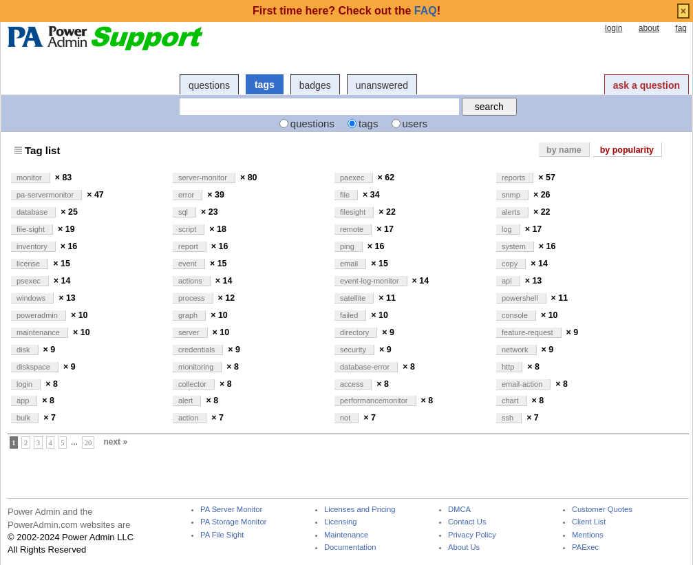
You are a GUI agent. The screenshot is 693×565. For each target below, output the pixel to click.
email (350, 263)
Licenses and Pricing (360, 509)
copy (511, 263)
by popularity (627, 150)
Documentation (350, 547)
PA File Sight (222, 535)
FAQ (425, 11)
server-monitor (203, 177)
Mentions (588, 535)
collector (193, 384)
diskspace (34, 367)
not (346, 418)
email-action (523, 384)
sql (184, 212)
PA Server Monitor (231, 509)
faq (681, 28)
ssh (508, 418)
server (190, 332)
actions (191, 281)
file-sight (32, 229)
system (515, 246)
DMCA (459, 509)
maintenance (39, 332)
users (415, 123)
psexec (30, 281)
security (354, 349)
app (24, 400)
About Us (464, 547)
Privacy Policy (472, 535)
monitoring (196, 367)
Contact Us (467, 522)
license (29, 263)
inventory (33, 246)
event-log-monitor (370, 281)
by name (564, 150)
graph (189, 315)
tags (265, 84)
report (189, 246)
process (192, 298)
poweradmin (38, 315)
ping (348, 246)
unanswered (382, 85)
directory (355, 332)
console (516, 315)
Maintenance (346, 535)
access (352, 384)
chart (511, 400)
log (508, 229)
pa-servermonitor (46, 195)
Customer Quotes (602, 509)
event (188, 263)
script (188, 229)
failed (350, 315)
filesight (353, 212)
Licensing (340, 522)
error (187, 195)
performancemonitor (375, 400)
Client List (589, 522)
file (346, 195)
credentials (197, 349)
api (508, 281)
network (516, 349)
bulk (24, 418)
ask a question (646, 85)
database (33, 212)
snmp (512, 195)
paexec (353, 177)
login (613, 28)
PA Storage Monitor (233, 522)
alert (186, 400)
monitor (30, 177)
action (189, 418)
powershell (521, 298)
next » (115, 442)
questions (209, 85)
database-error (366, 367)
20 (88, 442)
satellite (353, 298)
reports (514, 177)
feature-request (528, 332)
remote (352, 229)
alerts (512, 212)
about (649, 28)
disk (24, 349)
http (509, 367)
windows (32, 298)
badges (315, 85)
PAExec (585, 547)
